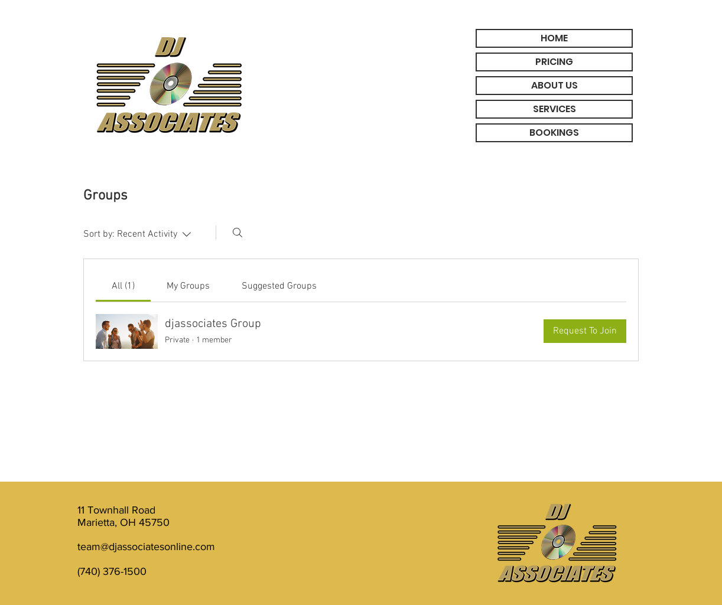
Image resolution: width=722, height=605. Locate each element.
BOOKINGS (554, 132)
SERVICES (554, 109)
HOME (554, 38)
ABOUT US (554, 85)
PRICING (554, 61)
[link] (123, 286)
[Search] (237, 232)
